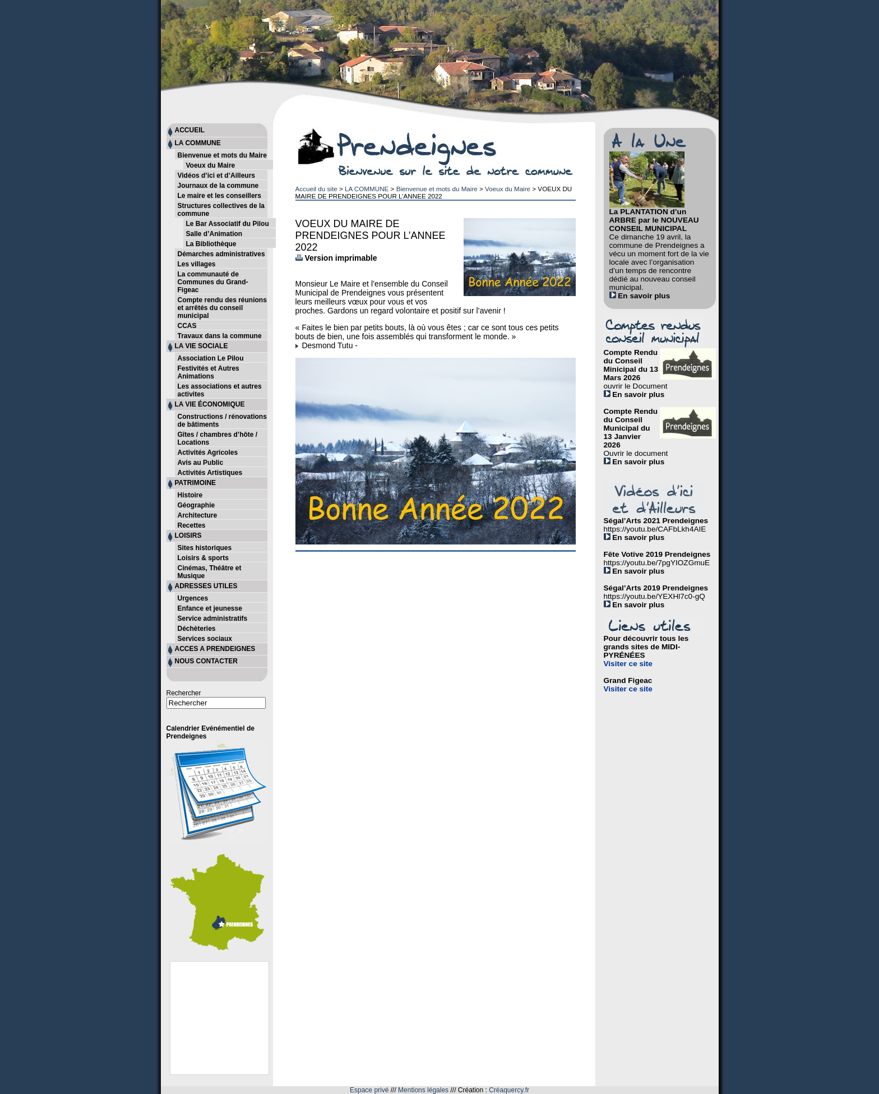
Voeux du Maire (507, 188)
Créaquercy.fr (509, 1090)
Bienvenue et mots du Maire (437, 188)
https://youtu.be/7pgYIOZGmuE (657, 562)
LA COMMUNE (366, 188)
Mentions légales (423, 1090)
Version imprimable (336, 257)
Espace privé (369, 1090)
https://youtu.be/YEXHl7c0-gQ (654, 596)
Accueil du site (316, 188)
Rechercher (183, 693)
